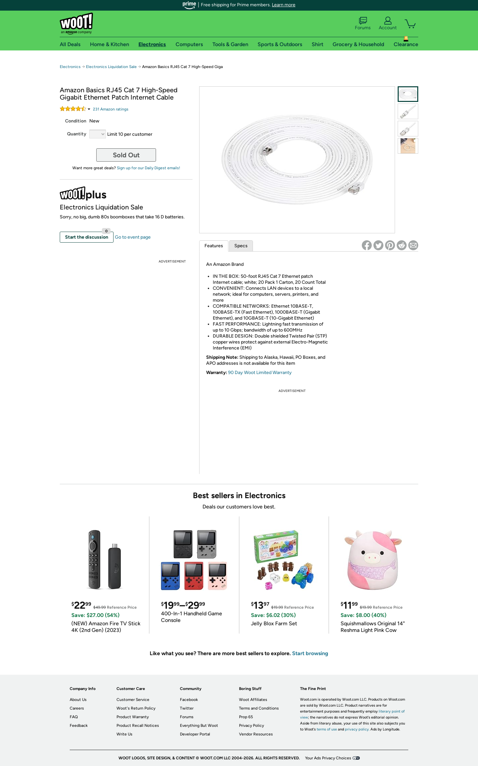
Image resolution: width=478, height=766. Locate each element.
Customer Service (133, 699)
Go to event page (133, 237)
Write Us (124, 734)
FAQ (74, 717)
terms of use (327, 729)
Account (388, 24)
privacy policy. (357, 729)
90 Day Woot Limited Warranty (260, 372)
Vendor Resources (256, 734)
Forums (363, 24)
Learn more (283, 5)
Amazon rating (110, 109)
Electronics (70, 66)
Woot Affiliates (253, 699)
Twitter (187, 708)
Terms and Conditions (259, 708)
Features (213, 246)
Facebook (189, 699)
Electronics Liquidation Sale (111, 66)
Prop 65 (246, 717)
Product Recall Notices (138, 725)
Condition (75, 121)
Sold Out (126, 155)
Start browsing (310, 653)
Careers (77, 708)
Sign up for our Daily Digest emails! (148, 168)
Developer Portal (195, 734)
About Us (78, 699)
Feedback (79, 725)
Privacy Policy (251, 725)
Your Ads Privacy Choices (328, 758)
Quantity (76, 134)
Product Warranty (133, 717)
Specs (241, 246)
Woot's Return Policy (136, 708)
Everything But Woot (199, 725)
